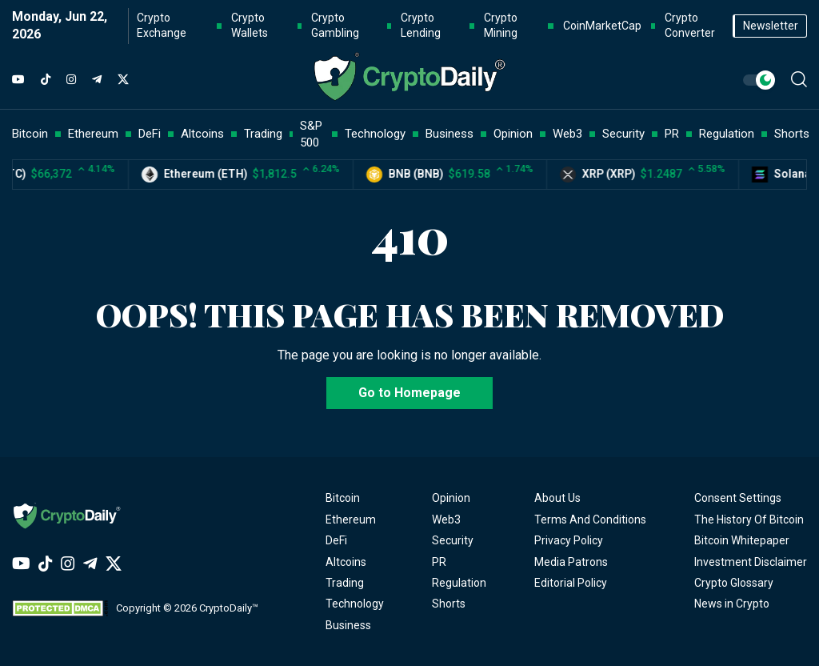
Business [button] (449, 133)
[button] (799, 79)
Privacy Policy (568, 540)
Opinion (451, 497)
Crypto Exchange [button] (161, 25)
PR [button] (672, 133)
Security (452, 540)
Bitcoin (343, 497)
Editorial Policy (570, 582)
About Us (557, 497)
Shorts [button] (791, 133)
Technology (355, 603)
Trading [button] (263, 133)
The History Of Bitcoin (749, 519)
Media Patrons (571, 562)
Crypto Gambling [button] (335, 25)
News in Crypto (731, 603)
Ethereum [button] (93, 133)
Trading (345, 582)
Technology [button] (375, 133)
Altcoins (346, 562)
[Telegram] (97, 80)
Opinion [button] (513, 133)
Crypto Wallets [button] (249, 25)
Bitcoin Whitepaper (741, 540)
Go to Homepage (409, 392)
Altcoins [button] (202, 133)
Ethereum (351, 519)
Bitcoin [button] (30, 133)
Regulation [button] (726, 133)
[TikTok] (45, 80)
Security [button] (623, 133)
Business (348, 625)
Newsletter (770, 25)
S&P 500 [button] (311, 134)
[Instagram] (71, 80)
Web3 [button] (567, 133)
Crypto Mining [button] (500, 25)
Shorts (448, 603)
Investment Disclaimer (750, 562)
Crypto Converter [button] (690, 25)
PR (439, 562)
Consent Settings (737, 497)
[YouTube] (18, 80)
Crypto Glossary (733, 582)
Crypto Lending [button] (421, 25)
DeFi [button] (149, 133)
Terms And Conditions (590, 519)
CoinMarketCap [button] (602, 25)
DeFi (336, 540)
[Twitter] (123, 80)
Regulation (459, 582)
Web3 (446, 519)
